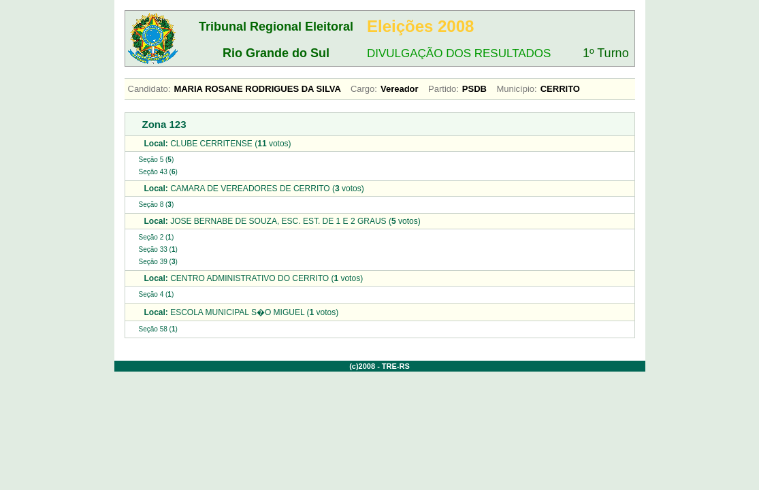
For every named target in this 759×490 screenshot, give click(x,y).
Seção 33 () (158, 249)
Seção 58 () (158, 329)
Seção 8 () (156, 204)
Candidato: (149, 89)
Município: (516, 89)
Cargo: (364, 89)
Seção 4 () (156, 294)
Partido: (443, 89)
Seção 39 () (158, 261)
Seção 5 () (156, 159)
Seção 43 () (158, 172)
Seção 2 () (156, 237)
